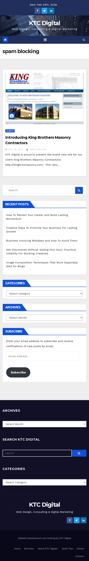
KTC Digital (44, 23)
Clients (10, 131)
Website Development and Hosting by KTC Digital (44, 538)
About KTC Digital (48, 548)
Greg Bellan (36, 149)
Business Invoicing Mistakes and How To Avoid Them (41, 240)
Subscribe (18, 372)
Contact (79, 556)
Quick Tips (67, 548)
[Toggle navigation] (45, 39)
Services (29, 548)
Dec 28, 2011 (15, 149)
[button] (84, 39)
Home (17, 548)
